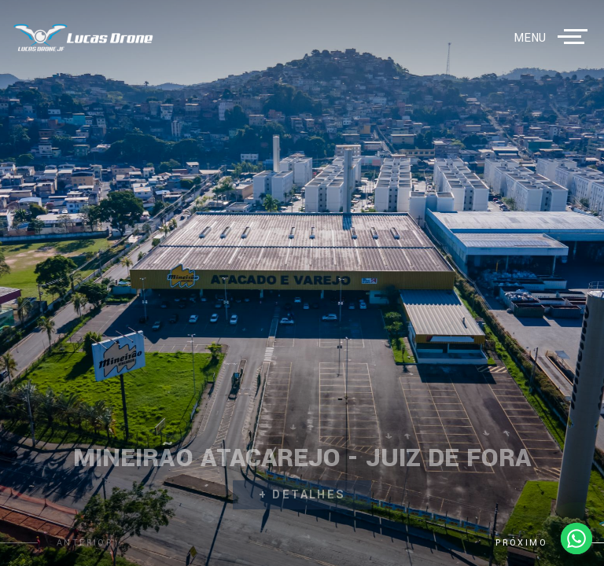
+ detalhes (302, 495)
